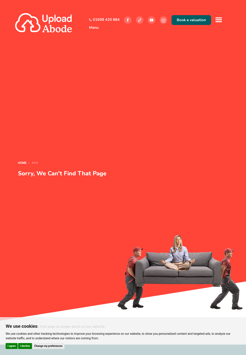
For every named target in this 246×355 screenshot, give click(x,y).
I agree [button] (12, 345)
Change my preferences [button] (48, 345)
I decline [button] (25, 345)
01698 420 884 (104, 19)
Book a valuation (191, 20)
